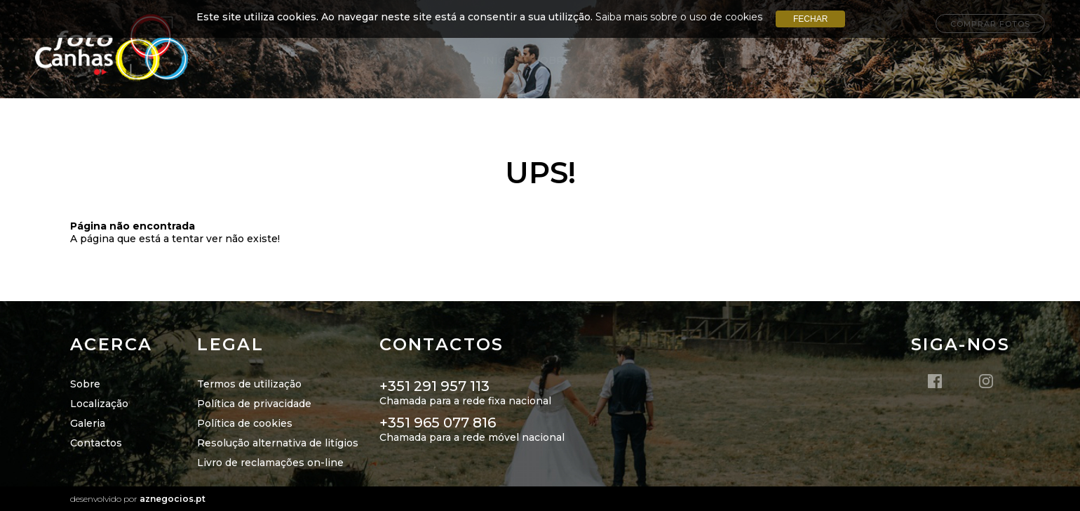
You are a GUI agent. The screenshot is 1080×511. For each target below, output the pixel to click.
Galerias (794, 60)
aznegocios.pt (172, 498)
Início (499, 60)
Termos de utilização (249, 384)
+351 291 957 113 (434, 386)
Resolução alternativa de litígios (277, 443)
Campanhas (927, 60)
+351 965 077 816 (437, 422)
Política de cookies (244, 423)
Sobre (552, 60)
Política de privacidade (254, 403)
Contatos (1008, 60)
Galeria (87, 423)
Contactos (96, 443)
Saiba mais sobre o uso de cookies (678, 17)
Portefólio (715, 60)
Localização (625, 60)
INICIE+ (857, 60)
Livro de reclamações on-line (270, 462)
